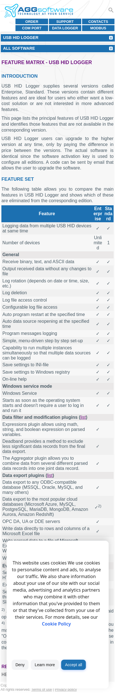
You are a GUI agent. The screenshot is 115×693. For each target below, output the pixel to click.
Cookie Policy (56, 624)
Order (31, 21)
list (83, 417)
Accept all (73, 665)
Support (65, 21)
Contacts (98, 21)
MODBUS (98, 28)
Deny (20, 665)
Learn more (45, 665)
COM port (32, 28)
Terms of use (41, 689)
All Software (19, 48)
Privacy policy (66, 689)
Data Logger (65, 28)
